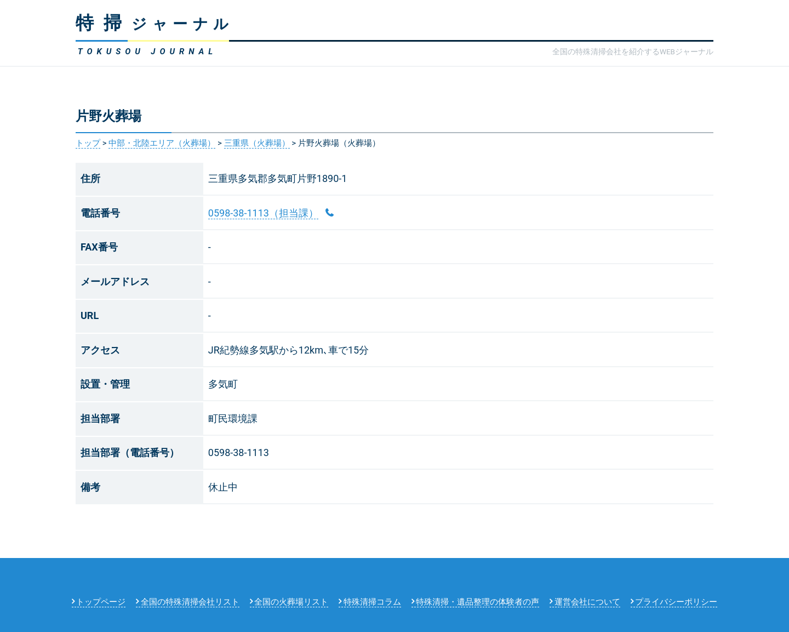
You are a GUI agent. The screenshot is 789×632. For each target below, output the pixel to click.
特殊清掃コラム (372, 602)
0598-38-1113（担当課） (263, 213)
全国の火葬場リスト (291, 602)
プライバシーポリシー (676, 602)
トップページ (100, 602)
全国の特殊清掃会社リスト (190, 602)
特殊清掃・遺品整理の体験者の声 (477, 602)
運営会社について (587, 602)
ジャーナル (155, 24)
